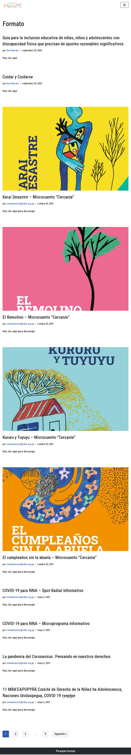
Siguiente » (61, 734)
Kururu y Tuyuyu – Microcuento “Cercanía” (39, 437)
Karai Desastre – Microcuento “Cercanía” (38, 197)
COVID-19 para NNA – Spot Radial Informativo (43, 590)
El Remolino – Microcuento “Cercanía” (36, 317)
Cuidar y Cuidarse (18, 76)
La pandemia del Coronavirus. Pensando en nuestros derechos (56, 656)
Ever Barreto (12, 50)
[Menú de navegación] (124, 5)
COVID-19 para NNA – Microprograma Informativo (46, 623)
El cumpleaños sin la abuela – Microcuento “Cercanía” (50, 557)
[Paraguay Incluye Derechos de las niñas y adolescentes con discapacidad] (13, 5)
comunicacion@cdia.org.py (20, 203)
